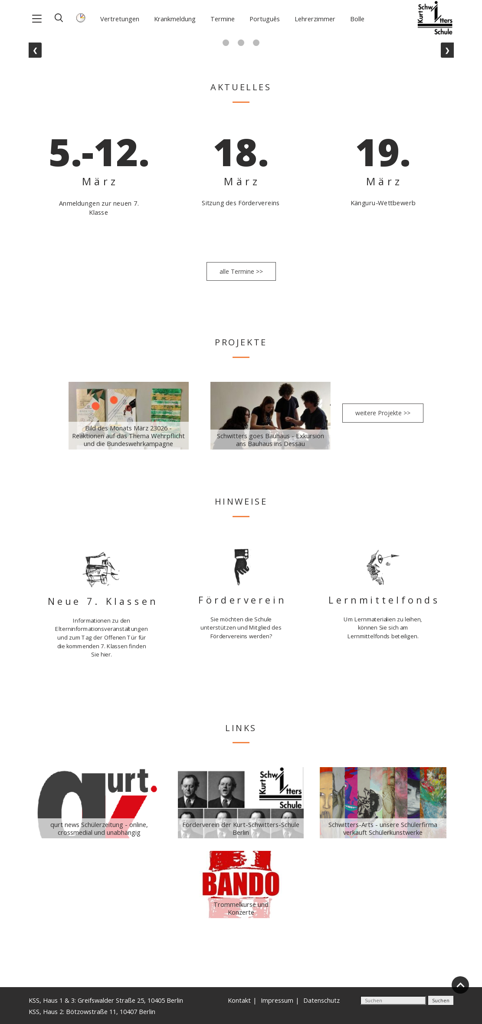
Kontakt (239, 1000)
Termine (222, 18)
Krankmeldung (175, 18)
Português (264, 18)
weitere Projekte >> (382, 413)
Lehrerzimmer (315, 18)
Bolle (357, 18)
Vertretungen (119, 18)
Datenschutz (321, 1000)
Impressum (277, 1000)
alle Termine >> (241, 271)
